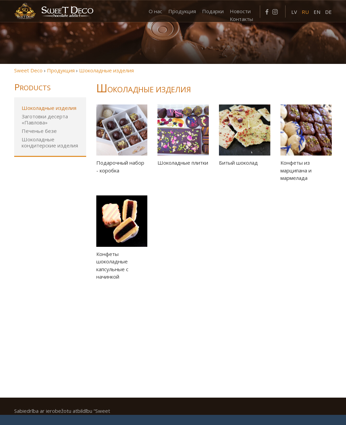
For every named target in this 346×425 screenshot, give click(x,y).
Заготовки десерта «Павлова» (45, 119)
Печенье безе (39, 130)
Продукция (182, 11)
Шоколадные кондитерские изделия (50, 142)
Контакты (241, 19)
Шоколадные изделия (49, 107)
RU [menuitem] (305, 11)
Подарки (213, 11)
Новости (240, 11)
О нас (155, 11)
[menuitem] (294, 11)
